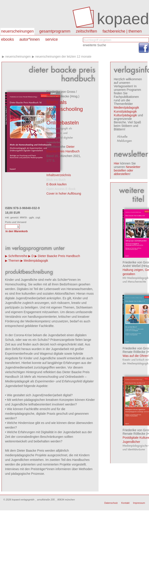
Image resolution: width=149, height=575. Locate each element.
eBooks (7, 39)
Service (51, 39)
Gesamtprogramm (54, 31)
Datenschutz (111, 503)
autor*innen (29, 39)
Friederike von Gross (61, 91)
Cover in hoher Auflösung (64, 193)
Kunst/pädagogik (125, 111)
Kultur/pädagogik (125, 115)
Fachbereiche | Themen (122, 31)
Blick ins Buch (56, 179)
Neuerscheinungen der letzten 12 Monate (63, 56)
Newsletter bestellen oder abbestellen (127, 170)
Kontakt (125, 503)
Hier (116, 163)
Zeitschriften (86, 31)
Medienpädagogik (36, 260)
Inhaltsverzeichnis (59, 175)
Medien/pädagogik (126, 107)
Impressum (139, 503)
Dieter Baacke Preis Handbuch (59, 256)
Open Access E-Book (61, 189)
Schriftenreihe (17, 256)
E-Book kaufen (57, 184)
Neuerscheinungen (17, 31)
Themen (13, 260)
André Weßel (131, 266)
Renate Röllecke (58, 96)
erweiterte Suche (94, 45)
